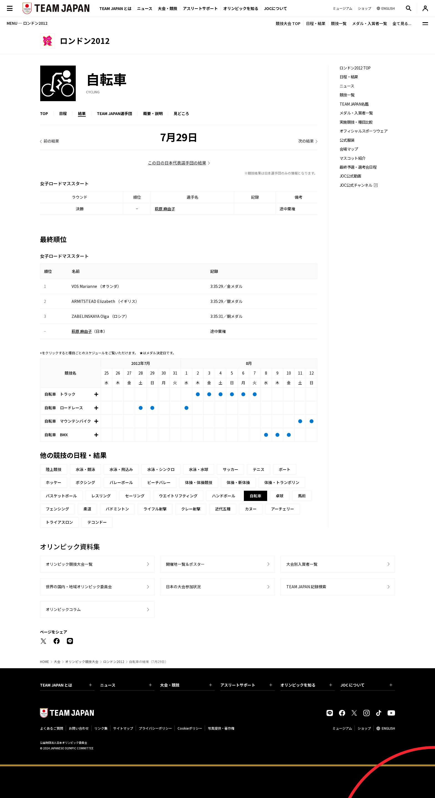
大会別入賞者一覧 (301, 564)
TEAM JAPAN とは (66, 685)
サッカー (230, 469)
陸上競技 (53, 469)
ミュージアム (342, 728)
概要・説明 (153, 113)
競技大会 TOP (288, 23)
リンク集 (101, 728)
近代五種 (223, 509)
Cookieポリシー (190, 728)
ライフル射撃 (155, 509)
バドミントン (117, 509)
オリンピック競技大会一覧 (69, 564)
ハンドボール (223, 495)
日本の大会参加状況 (183, 586)
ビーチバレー (159, 482)
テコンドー (97, 522)
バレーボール (121, 482)
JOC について (366, 685)
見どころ (181, 113)
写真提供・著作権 (221, 728)
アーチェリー (282, 509)
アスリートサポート (200, 8)
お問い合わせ (79, 728)
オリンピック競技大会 (81, 661)
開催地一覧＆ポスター (185, 564)
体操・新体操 (238, 482)
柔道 (87, 509)
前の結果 (51, 141)
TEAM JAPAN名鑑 (354, 104)
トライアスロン (59, 522)
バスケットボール (61, 495)
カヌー (251, 509)
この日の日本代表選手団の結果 (177, 163)
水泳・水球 (198, 469)
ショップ (364, 728)
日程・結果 (315, 23)
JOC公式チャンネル (356, 185)
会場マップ (349, 149)
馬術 (302, 495)
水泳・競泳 (85, 469)
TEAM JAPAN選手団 (114, 113)
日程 (63, 113)
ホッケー (53, 482)
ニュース (144, 8)
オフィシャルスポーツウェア (364, 131)
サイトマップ (123, 728)
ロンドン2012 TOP (355, 68)
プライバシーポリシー (155, 728)
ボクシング (85, 482)
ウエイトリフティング (178, 495)
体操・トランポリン (281, 482)
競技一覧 (339, 23)
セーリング (135, 495)
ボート (284, 469)
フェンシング (57, 509)
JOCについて (275, 8)
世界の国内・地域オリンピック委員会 (79, 586)
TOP (44, 113)
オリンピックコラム (63, 609)
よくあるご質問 (51, 728)
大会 (57, 661)
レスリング (101, 495)
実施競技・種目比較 (356, 122)
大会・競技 (186, 685)
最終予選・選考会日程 (358, 167)
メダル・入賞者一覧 (369, 23)
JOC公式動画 (350, 176)
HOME (44, 661)
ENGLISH (388, 728)
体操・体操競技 (198, 482)
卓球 (280, 495)
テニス (258, 469)
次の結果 (306, 141)
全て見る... (402, 23)
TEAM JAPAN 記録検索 (306, 586)
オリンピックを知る (240, 8)
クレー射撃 (191, 509)
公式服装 (347, 140)
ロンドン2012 (113, 661)
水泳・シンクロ (160, 469)
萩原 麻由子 (165, 208)
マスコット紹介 (352, 158)
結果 (82, 113)
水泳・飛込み (121, 469)
